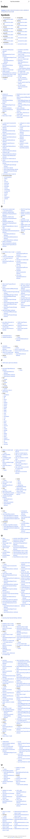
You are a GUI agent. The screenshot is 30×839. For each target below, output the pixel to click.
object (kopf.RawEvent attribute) (6, 540)
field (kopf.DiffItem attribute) (8, 310)
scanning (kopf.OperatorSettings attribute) (7, 662)
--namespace (7, 189)
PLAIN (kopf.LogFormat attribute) (10, 599)
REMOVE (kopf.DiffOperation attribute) (6, 650)
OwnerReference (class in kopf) (20, 556)
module (5, 379)
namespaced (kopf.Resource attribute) (24, 512)
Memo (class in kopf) (7, 482)
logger (5, 410)
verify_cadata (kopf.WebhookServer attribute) (7, 801)
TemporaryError (6, 744)
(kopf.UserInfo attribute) (22, 784)
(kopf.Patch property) (8, 494)
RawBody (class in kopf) (7, 623)
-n (4, 203)
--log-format (6, 183)
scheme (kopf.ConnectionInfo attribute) (7, 666)
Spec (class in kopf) (6, 708)
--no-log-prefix (7, 191)
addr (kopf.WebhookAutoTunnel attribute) (8, 54)
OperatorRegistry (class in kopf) (20, 550)
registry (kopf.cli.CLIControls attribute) (7, 645)
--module (6, 187)
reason (5, 424)
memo (5, 411)
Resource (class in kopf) (22, 626)
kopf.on (19, 483)
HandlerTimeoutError (7, 337)
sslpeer (5, 433)
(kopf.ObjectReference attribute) (11, 515)
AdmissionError (5, 68)
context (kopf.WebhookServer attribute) (25, 131)
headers (5, 402)
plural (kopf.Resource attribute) (9, 601)
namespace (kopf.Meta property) (9, 524)
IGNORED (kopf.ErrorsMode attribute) (6, 348)
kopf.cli (19, 482)
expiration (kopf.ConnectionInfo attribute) (21, 272)
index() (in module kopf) (7, 352)
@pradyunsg (18, 837)
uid (4, 441)
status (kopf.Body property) (22, 660)
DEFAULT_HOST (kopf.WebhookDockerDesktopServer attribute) (10, 231)
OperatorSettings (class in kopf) (20, 552)
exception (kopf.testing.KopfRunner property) (22, 253)
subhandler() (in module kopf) (23, 719)
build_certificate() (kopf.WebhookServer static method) (23, 109)
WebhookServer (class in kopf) (21, 828)
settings (5, 430)
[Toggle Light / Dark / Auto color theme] (28, 1)
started (5, 434)
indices (5, 405)
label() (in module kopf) (7, 450)
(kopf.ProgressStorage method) (11, 169)
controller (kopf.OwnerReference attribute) (25, 135)
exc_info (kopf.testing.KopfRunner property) (8, 261)
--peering (6, 192)
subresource (6, 439)
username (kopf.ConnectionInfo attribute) (20, 781)
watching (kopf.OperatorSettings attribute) (7, 819)
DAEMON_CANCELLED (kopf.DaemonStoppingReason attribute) (9, 218)
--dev (5, 180)
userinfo (5, 442)
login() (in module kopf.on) (21, 453)
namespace (6, 416)
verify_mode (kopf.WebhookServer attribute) (21, 801)
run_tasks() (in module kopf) (23, 645)
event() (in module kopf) (7, 256)
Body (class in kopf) (6, 115)
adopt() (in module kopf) (7, 69)
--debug (5, 178)
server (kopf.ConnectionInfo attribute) (7, 671)
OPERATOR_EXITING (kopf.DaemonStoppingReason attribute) (20, 543)
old (4, 419)
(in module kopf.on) (8, 210)
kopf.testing (20, 485)
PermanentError (6, 592)
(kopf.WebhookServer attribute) (11, 240)
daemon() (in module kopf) (8, 209)
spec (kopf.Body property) (8, 709)
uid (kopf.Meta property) (7, 770)
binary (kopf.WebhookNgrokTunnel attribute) (8, 105)
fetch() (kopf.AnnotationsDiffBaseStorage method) (10, 289)
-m (4, 201)
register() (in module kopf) (8, 640)
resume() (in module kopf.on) (23, 636)
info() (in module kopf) (20, 349)
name (5, 414)
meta (5, 413)
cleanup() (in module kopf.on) (9, 158)
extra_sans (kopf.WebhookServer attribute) (21, 277)
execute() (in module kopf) (22, 259)
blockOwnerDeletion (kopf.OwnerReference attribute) (7, 109)
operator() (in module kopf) (19, 539)
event (5, 401)
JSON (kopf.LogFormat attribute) (9, 362)
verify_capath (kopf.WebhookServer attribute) (21, 796)
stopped (5, 438)
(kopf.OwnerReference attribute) (11, 517)
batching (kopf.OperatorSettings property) (7, 100)
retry (5, 427)
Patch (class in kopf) (7, 573)
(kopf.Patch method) (8, 167)
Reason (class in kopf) (7, 634)
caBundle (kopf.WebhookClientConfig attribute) (8, 131)
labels (5, 408)
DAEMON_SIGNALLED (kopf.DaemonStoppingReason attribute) (9, 223)
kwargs (5, 407)
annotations (6, 394)
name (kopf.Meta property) (8, 514)
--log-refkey (6, 186)
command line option (8, 19)
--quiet (5, 195)
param (5, 421)
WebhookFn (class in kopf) (20, 817)
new (5, 418)
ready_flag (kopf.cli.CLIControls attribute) (7, 628)
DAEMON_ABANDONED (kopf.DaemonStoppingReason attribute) (9, 214)
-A (4, 200)
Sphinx (12, 837)
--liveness (6, 181)
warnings (6, 444)
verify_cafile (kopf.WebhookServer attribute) (21, 792)
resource (6, 425)
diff (4, 397)
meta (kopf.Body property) (8, 492)
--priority (5, 194)
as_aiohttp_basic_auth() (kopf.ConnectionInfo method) (23, 74)
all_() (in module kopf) (7, 76)
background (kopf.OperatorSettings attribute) (7, 96)
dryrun (5, 399)
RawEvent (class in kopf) (8, 625)
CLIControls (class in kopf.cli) (9, 174)
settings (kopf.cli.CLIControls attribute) (7, 690)
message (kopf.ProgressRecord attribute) (7, 485)
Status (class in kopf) (7, 736)
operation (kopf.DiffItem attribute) (20, 538)
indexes (5, 404)
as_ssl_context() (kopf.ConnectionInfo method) (22, 87)
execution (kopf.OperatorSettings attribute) (21, 263)
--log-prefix (6, 184)
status (5, 436)
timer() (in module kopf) (7, 746)
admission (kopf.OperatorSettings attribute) (7, 65)
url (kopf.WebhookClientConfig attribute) (22, 772)
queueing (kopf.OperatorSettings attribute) (12, 617)
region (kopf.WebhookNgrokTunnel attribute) (8, 637)
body (5, 396)
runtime (5, 428)
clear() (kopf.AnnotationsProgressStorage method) (10, 162)
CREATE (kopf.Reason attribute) (23, 140)
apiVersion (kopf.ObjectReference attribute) (23, 62)
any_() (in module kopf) (23, 59)
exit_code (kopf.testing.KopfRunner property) (22, 267)
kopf (19, 480)
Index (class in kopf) (7, 350)
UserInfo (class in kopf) (21, 778)
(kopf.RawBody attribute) (9, 374)
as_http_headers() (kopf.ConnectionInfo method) (22, 79)
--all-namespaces (8, 177)
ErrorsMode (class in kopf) (8, 252)
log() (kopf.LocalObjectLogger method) (8, 462)
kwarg (5, 79)
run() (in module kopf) (22, 643)
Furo (21, 837)
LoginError (17, 470)
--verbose (6, 198)
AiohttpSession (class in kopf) (9, 74)
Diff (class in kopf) (25, 220)
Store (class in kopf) (21, 694)
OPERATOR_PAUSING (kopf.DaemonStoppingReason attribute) (20, 548)
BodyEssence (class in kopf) (23, 94)
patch (5, 422)
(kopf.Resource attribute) (9, 376)
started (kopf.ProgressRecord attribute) (7, 727)
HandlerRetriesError (7, 335)
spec (5, 431)
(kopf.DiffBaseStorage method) (11, 294)
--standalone (6, 197)
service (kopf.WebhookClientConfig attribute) (8, 676)
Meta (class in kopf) (6, 491)
